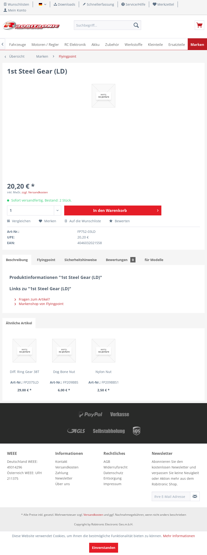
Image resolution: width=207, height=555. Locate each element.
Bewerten (119, 221)
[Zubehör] (112, 44)
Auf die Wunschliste (82, 221)
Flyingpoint (46, 260)
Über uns (62, 484)
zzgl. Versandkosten (35, 192)
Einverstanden (103, 547)
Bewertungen (120, 259)
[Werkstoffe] (133, 44)
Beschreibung (17, 260)
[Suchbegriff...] (107, 25)
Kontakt (61, 461)
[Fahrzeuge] (17, 44)
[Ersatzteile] (177, 44)
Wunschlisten (16, 4)
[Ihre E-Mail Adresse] (171, 496)
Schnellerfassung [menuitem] (98, 4)
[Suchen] (136, 25)
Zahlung (61, 473)
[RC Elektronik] (75, 44)
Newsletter (63, 478)
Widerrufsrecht (115, 467)
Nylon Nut (103, 371)
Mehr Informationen (179, 536)
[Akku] (95, 44)
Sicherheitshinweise (80, 260)
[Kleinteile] (155, 44)
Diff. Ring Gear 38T (24, 371)
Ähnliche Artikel (19, 323)
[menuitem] (163, 4)
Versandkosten (67, 467)
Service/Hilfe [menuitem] (133, 4)
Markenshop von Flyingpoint (39, 303)
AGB (107, 461)
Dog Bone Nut (64, 371)
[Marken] (197, 44)
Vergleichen (19, 221)
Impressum (112, 484)
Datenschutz (113, 473)
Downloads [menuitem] (64, 4)
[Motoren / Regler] (45, 44)
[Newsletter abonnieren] (195, 496)
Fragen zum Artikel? (32, 299)
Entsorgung (113, 478)
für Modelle (154, 260)
